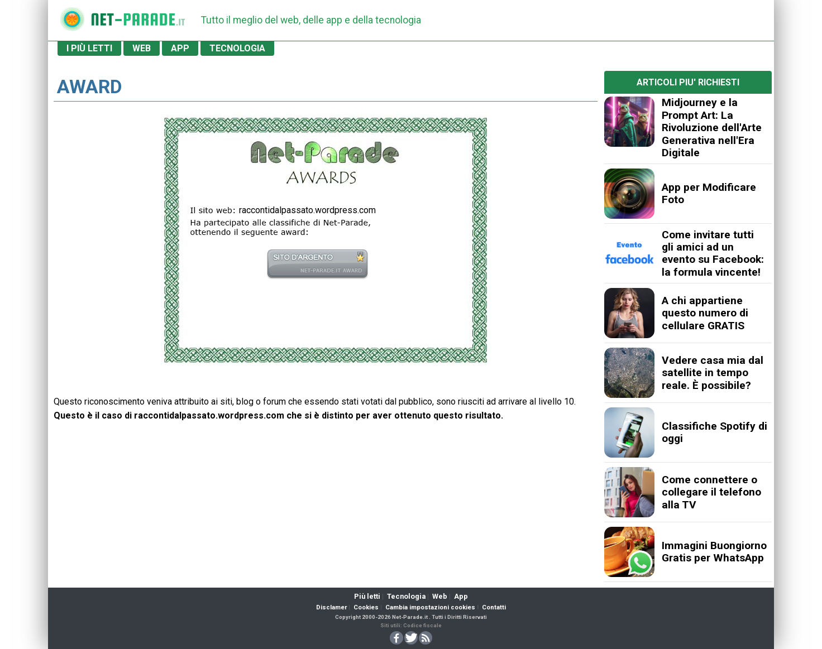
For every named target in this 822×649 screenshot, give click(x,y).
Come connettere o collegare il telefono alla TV (711, 492)
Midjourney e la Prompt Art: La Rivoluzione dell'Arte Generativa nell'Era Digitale (712, 127)
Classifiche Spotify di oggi (714, 432)
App (461, 596)
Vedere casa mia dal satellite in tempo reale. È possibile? (712, 373)
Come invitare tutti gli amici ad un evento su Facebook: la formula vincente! (713, 253)
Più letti (367, 596)
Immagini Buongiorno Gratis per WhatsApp (714, 551)
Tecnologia (406, 596)
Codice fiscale (422, 625)
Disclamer (331, 607)
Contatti (494, 607)
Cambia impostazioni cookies (430, 607)
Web (439, 596)
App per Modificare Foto (709, 193)
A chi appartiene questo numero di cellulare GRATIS (705, 313)
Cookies (366, 607)
